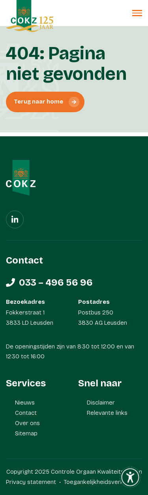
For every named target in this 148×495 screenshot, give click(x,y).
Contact (26, 412)
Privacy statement (31, 482)
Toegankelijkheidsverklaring (101, 482)
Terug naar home (38, 101)
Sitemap (26, 433)
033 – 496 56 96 (56, 282)
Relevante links (107, 412)
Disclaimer (101, 402)
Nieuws (25, 402)
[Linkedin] (15, 219)
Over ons (27, 423)
